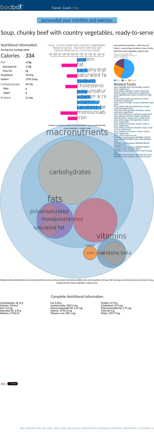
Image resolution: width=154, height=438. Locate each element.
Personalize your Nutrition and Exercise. (77, 20)
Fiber (6, 88)
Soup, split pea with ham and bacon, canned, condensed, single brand (131, 100)
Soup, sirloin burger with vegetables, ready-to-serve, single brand (132, 121)
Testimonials (31, 428)
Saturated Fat (9, 66)
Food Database (104, 428)
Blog (39, 428)
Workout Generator (89, 428)
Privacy (50, 428)
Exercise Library (74, 428)
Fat (3, 62)
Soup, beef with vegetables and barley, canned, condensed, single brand (132, 111)
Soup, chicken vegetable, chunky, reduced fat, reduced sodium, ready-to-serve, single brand (131, 92)
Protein (6, 97)
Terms (56, 428)
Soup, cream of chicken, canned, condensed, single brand (134, 103)
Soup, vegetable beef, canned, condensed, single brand (133, 96)
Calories (10, 55)
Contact (63, 428)
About (22, 428)
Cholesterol (7, 75)
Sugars (6, 92)
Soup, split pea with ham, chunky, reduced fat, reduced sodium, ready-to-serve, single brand (132, 117)
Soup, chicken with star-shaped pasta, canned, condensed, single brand (132, 107)
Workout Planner (130, 428)
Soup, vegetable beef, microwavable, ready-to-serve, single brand (132, 88)
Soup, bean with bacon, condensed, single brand (133, 114)
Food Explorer (116, 428)
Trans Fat (7, 70)
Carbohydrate (10, 84)
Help (44, 428)
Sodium (5, 79)
